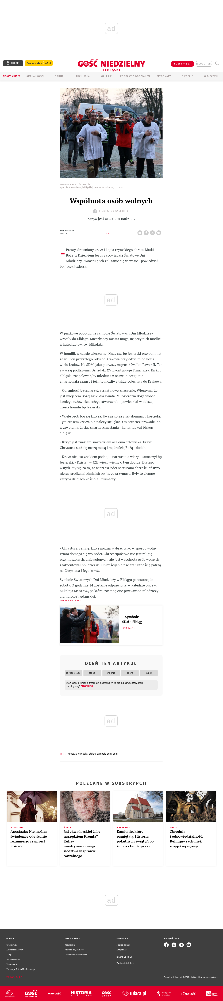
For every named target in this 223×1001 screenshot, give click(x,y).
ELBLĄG (92, 753)
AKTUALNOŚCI (35, 76)
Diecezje (187, 76)
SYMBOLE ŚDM (104, 753)
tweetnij (153, 231)
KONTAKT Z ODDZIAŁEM (135, 76)
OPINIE (59, 76)
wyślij (159, 231)
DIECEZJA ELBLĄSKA (78, 753)
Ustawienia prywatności (76, 954)
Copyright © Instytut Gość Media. (178, 977)
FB (147, 231)
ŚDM (115, 753)
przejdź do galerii (111, 211)
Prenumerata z (39, 63)
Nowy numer (12, 76)
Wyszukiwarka (217, 63)
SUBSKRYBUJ (182, 64)
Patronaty (163, 76)
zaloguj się (204, 64)
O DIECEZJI (211, 76)
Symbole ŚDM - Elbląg (132, 619)
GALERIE (106, 76)
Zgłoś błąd (14, 977)
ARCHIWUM (83, 76)
